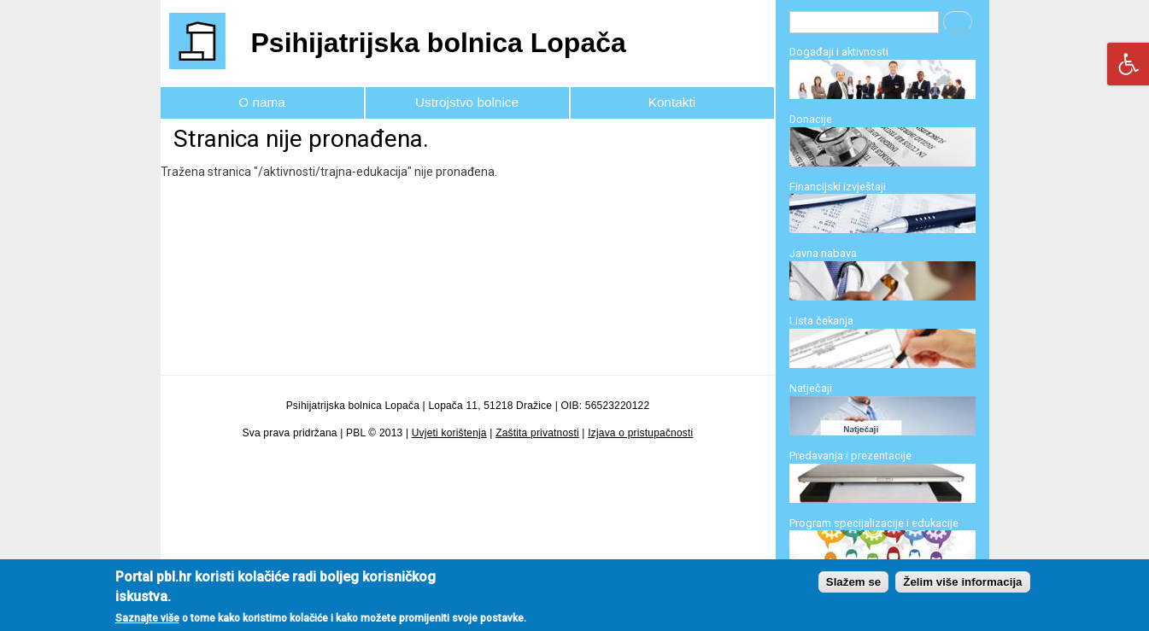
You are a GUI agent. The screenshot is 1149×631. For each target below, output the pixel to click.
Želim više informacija (962, 585)
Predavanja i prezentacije (850, 455)
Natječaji (810, 388)
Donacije (810, 119)
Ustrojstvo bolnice (467, 102)
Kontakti (671, 102)
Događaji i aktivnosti (838, 51)
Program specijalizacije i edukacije (873, 523)
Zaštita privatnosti (537, 433)
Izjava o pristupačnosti (640, 433)
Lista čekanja (821, 320)
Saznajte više (147, 622)
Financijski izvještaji (837, 186)
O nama (261, 102)
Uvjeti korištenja (449, 433)
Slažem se (853, 585)
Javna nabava (823, 253)
